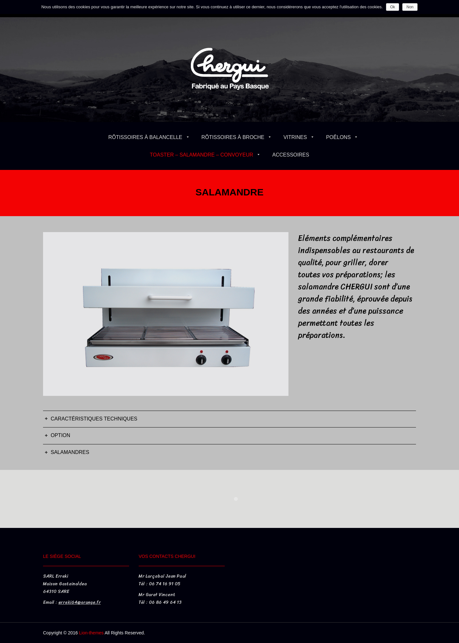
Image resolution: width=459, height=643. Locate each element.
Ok (392, 7)
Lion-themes (91, 632)
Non (409, 7)
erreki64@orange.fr (79, 602)
